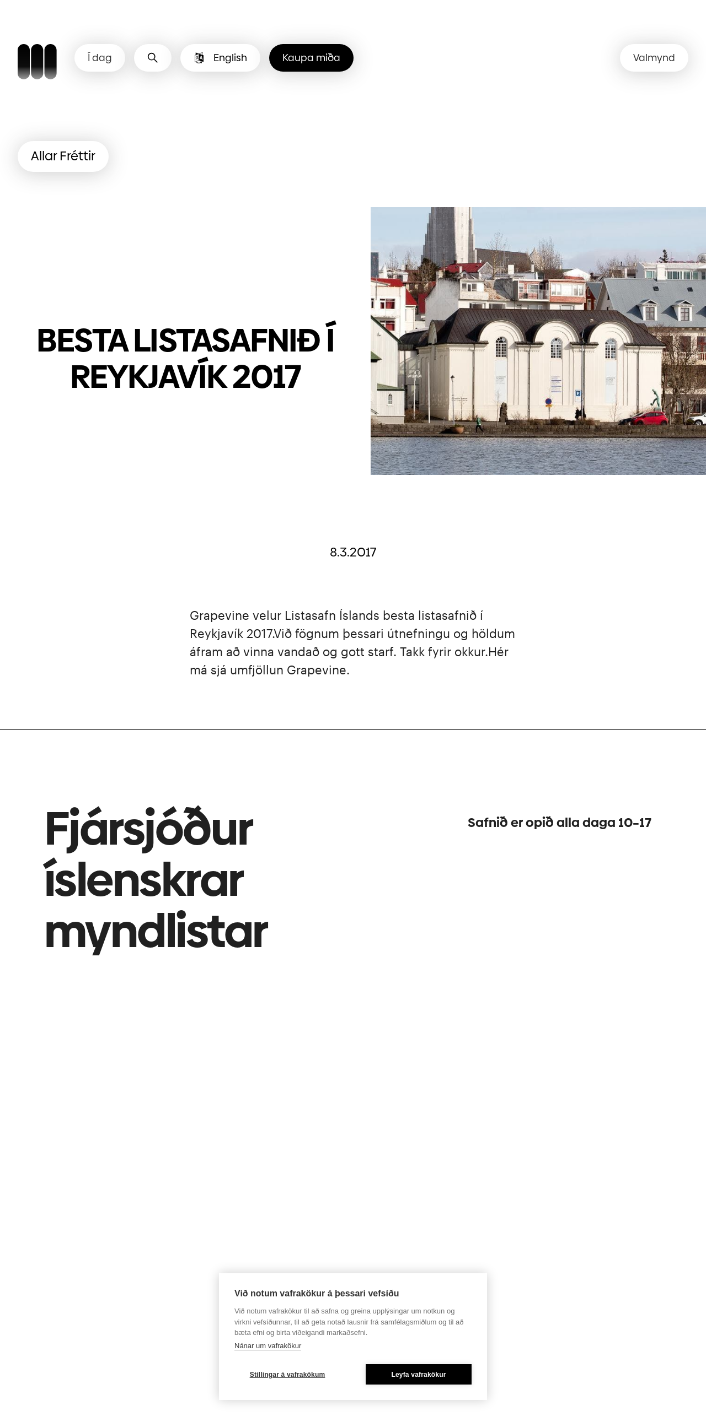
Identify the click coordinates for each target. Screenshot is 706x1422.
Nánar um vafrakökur (267, 1346)
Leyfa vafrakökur (418, 1374)
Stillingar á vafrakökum (287, 1374)
